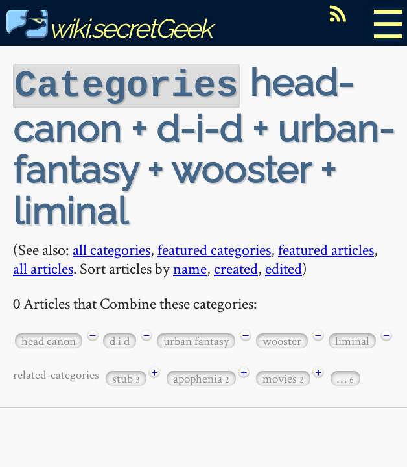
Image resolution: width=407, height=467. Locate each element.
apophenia (201, 377)
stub (126, 377)
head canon (48, 339)
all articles (43, 267)
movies (283, 377)
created (236, 267)
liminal (352, 339)
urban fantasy (196, 339)
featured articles (326, 248)
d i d (120, 339)
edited (283, 267)
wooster (281, 339)
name (190, 267)
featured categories (214, 248)
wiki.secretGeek (108, 28)
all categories (111, 248)
